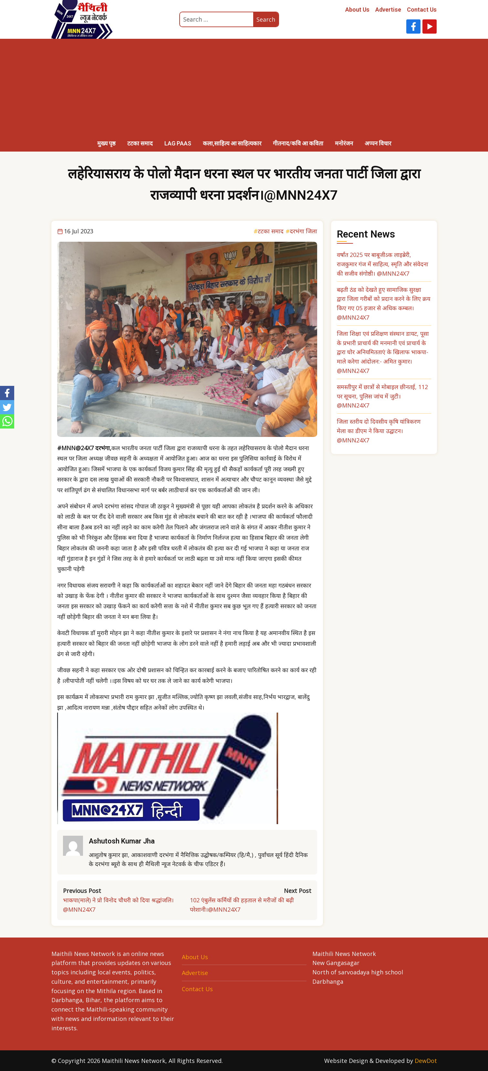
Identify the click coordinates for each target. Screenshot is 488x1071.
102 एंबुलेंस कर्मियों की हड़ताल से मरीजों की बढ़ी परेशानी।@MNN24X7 (242, 904)
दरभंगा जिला (303, 231)
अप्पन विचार (378, 143)
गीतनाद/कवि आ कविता (298, 143)
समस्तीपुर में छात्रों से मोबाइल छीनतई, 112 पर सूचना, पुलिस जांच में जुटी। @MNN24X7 (382, 396)
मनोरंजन (344, 143)
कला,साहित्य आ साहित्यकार (232, 143)
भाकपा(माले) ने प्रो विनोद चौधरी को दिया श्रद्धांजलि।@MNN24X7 (118, 904)
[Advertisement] (244, 87)
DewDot (426, 1061)
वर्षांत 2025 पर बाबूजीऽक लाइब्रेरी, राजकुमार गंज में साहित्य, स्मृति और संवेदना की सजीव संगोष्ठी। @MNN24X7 (382, 264)
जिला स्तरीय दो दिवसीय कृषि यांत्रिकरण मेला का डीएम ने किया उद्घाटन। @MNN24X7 (379, 431)
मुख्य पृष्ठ (106, 143)
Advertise (388, 9)
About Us (357, 9)
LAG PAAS (177, 143)
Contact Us (422, 9)
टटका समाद (140, 143)
